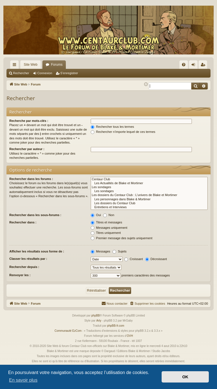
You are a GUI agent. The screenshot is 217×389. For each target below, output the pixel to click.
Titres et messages (106, 222)
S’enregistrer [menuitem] (204, 66)
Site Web (30, 65)
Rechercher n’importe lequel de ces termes (123, 131)
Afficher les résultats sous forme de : (36, 251)
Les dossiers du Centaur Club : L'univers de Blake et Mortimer (149, 195)
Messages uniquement (109, 227)
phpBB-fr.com (115, 325)
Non (108, 215)
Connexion (44, 73)
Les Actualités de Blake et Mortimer (149, 183)
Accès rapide (15, 66)
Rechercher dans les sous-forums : (35, 215)
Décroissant (156, 259)
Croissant (133, 259)
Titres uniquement (106, 232)
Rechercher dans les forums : (31, 179)
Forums (56, 65)
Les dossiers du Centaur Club (149, 203)
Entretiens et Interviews (149, 207)
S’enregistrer (69, 73)
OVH (130, 335)
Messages (100, 251)
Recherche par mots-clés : (28, 120)
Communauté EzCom (68, 330)
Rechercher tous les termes (112, 126)
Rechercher (21, 73)
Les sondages (149, 187)
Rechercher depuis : (24, 267)
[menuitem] (183, 64)
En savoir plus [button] (23, 380)
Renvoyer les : (20, 275)
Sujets (119, 251)
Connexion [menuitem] (195, 66)
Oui (96, 215)
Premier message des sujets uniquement (121, 238)
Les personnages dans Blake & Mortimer (149, 199)
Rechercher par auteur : (26, 149)
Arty (98, 320)
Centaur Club (149, 179)
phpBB (95, 315)
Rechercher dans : (22, 222)
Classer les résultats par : (28, 258)
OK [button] (185, 377)
